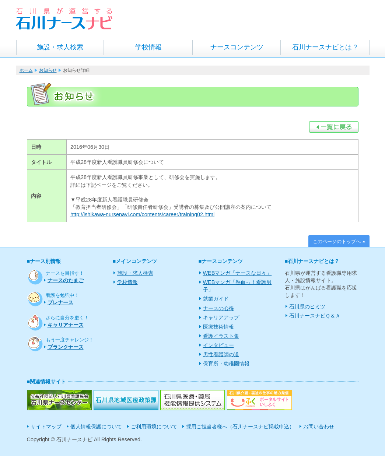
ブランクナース (66, 347)
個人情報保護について (96, 426)
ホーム (26, 70)
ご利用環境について (154, 426)
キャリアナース (66, 325)
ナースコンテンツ (236, 47)
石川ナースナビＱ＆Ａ (314, 316)
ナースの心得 (218, 308)
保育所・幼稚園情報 (226, 363)
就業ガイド (216, 299)
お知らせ (48, 70)
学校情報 (148, 47)
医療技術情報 (218, 327)
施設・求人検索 (60, 47)
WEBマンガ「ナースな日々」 (237, 273)
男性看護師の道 (221, 354)
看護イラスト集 (221, 336)
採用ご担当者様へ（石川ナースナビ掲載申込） (240, 426)
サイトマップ (46, 426)
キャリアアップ (221, 317)
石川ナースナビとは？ (325, 47)
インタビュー (218, 345)
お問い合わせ (318, 426)
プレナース (60, 302)
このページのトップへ (337, 241)
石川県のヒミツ (307, 306)
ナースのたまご (66, 280)
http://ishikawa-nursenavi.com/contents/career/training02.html (142, 214)
